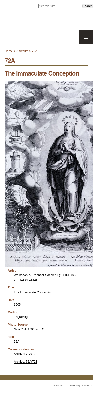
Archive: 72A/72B (26, 354)
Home (9, 51)
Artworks (22, 51)
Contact (87, 385)
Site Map (58, 385)
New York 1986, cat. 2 (29, 329)
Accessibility (73, 385)
